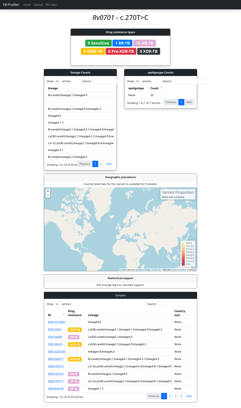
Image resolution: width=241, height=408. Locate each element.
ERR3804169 (56, 388)
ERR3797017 (56, 381)
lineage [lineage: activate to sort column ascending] (53, 88)
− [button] (48, 196)
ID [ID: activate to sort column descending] (49, 315)
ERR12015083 (56, 322)
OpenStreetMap (179, 270)
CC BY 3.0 (155, 270)
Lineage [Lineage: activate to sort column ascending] (96, 315)
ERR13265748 (56, 351)
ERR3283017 (56, 359)
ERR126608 (55, 337)
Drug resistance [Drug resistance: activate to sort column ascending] (75, 313)
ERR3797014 (56, 366)
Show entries (59, 81)
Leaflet (123, 270)
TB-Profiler (11, 4)
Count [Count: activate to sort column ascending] (154, 88)
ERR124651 (55, 329)
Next (109, 164)
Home (27, 5)
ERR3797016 (56, 374)
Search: (105, 81)
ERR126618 (55, 344)
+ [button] (48, 191)
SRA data (51, 5)
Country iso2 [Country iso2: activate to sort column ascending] (182, 313)
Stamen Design (144, 270)
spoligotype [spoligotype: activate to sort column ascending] (136, 88)
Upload (38, 5)
